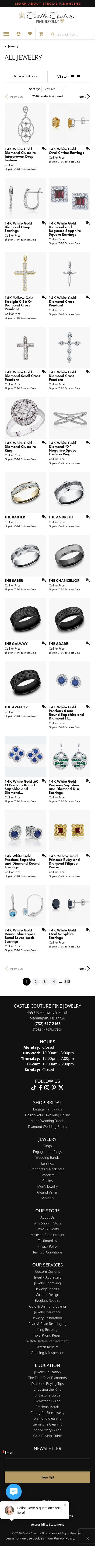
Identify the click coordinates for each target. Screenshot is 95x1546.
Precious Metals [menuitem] (47, 1407)
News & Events (47, 1229)
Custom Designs (47, 1271)
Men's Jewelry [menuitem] (47, 1186)
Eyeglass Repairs (47, 1300)
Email (9, 1452)
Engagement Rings (47, 1109)
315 (67, 981)
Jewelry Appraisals (47, 1277)
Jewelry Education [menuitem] (47, 1372)
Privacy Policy (47, 1246)
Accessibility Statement (47, 1524)
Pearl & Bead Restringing (47, 1323)
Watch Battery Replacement (47, 1341)
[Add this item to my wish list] (42, 148)
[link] (47, 3)
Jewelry (13, 46)
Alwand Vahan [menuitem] (47, 1192)
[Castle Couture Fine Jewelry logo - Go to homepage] (47, 17)
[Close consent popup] (87, 1538)
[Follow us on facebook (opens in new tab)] (40, 1087)
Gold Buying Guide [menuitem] (47, 1436)
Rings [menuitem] (47, 1146)
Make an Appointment (47, 1235)
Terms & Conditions (48, 1252)
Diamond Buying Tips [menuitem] (47, 1383)
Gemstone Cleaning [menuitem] (47, 1424)
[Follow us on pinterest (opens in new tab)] (54, 1087)
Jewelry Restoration (47, 1318)
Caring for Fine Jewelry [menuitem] (47, 1412)
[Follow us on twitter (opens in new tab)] (61, 1087)
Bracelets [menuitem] (48, 1175)
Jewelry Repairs (47, 1289)
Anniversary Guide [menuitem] (47, 1430)
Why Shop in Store (47, 1223)
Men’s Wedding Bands (47, 1121)
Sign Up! (47, 1477)
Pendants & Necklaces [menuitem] (47, 1169)
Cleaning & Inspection (47, 1353)
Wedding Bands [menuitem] (47, 1157)
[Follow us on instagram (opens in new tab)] (46, 1087)
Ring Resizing (47, 1329)
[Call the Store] (48, 1023)
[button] (18, 33)
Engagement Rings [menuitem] (47, 1151)
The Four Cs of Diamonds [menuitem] (47, 1378)
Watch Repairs (47, 1347)
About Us (47, 1217)
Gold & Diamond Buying (47, 1306)
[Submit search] (51, 34)
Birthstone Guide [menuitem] (47, 1395)
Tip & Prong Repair (47, 1335)
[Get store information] (47, 1030)
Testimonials (47, 1240)
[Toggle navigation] (6, 34)
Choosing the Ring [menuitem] (48, 1389)
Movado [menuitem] (47, 1198)
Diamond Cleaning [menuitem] (47, 1418)
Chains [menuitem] (47, 1180)
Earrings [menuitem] (47, 1163)
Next (82, 96)
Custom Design (47, 1294)
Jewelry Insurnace (47, 1312)
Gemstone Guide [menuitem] (47, 1401)
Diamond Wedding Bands (47, 1126)
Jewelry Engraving (47, 1283)
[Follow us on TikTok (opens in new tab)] (33, 1087)
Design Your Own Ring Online (47, 1115)
